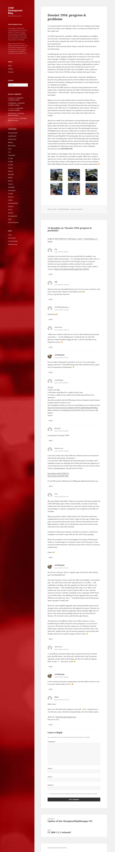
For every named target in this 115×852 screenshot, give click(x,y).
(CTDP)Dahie (12, 103)
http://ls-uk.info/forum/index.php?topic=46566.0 (71, 269)
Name (50, 768)
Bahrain (10, 142)
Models (10, 178)
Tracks (10, 210)
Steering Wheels (13, 203)
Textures (10, 206)
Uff (56, 282)
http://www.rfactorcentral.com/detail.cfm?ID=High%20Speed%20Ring (73, 408)
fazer (57, 697)
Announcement (12, 133)
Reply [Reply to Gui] (51, 557)
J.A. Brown (11, 98)
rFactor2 (10, 184)
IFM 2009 (11, 174)
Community (11, 155)
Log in (10, 235)
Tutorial (10, 213)
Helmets (10, 168)
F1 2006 (10, 162)
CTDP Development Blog (15, 10)
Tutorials (11, 72)
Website (50, 785)
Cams (9, 149)
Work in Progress (13, 222)
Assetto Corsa (12, 139)
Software (11, 197)
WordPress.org (12, 244)
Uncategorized (12, 216)
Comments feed (13, 241)
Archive (10, 69)
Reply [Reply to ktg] (51, 274)
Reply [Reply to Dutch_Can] (51, 486)
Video (10, 219)
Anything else (12, 136)
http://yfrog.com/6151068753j (58, 473)
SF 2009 (10, 194)
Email (50, 777)
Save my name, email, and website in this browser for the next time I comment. (74, 794)
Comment (52, 742)
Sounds (10, 200)
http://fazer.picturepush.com (66, 717)
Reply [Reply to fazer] (51, 725)
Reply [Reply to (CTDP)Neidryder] (51, 319)
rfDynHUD (11, 187)
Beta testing (11, 146)
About (10, 65)
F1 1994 (10, 158)
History (10, 171)
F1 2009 (10, 165)
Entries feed (11, 238)
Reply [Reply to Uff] (51, 299)
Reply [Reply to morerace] (51, 347)
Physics (10, 181)
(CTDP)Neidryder (64, 209)
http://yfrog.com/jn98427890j (58, 476)
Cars (9, 152)
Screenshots (11, 190)
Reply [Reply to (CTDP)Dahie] (51, 372)
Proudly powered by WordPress (57, 848)
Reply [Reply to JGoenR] (51, 441)
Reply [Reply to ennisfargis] (51, 421)
